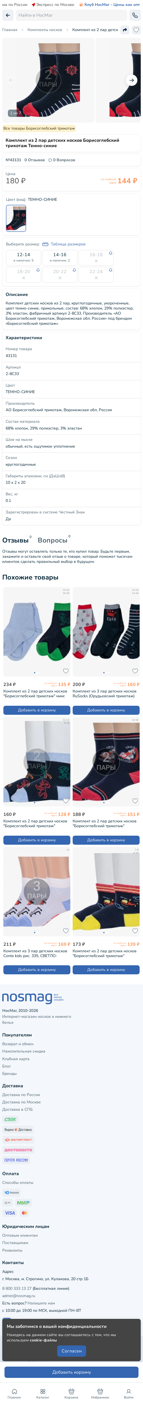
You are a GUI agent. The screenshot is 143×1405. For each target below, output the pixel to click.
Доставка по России (21, 1094)
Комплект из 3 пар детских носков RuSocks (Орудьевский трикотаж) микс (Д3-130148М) (105, 693)
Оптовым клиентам (20, 1235)
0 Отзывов (34, 160)
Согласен (72, 1351)
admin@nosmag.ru (18, 1296)
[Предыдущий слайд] (11, 80)
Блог (6, 1066)
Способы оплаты (17, 1182)
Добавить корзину (71, 1372)
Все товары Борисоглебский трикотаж (39, 128)
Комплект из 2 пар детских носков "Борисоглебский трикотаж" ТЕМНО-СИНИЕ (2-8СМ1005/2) (105, 953)
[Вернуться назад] (8, 15)
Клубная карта (16, 1059)
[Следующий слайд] (131, 80)
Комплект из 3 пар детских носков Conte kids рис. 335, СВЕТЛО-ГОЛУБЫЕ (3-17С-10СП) (35, 953)
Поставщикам (15, 1242)
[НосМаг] (71, 999)
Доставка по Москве (21, 1102)
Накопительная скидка (23, 1051)
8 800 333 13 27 (17, 1288)
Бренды (9, 1073)
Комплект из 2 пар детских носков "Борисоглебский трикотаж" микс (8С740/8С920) (35, 693)
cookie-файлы (43, 1340)
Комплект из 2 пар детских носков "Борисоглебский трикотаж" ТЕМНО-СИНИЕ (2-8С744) (35, 823)
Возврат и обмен (17, 1044)
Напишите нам (41, 1303)
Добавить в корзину (37, 710)
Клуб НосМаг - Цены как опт (109, 4)
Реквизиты (12, 1250)
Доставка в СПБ (17, 1109)
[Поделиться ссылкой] (124, 29)
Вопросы (53, 540)
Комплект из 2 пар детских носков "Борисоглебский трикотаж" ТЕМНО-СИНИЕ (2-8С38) (105, 823)
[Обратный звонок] (135, 15)
